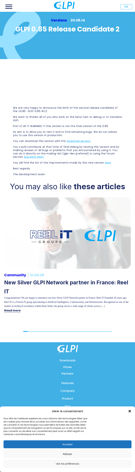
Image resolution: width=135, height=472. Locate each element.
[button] (129, 411)
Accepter (67, 444)
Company (67, 391)
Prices (67, 367)
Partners (67, 374)
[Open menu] (8, 7)
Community (15, 275)
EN (126, 7)
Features (67, 383)
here (108, 162)
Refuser (67, 453)
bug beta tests (34, 157)
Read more (12, 310)
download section (78, 141)
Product (67, 399)
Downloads (68, 360)
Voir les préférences (67, 463)
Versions (59, 20)
